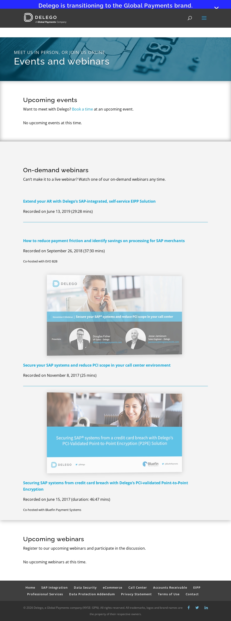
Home (30, 587)
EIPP (197, 587)
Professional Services (45, 594)
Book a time (82, 109)
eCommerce (112, 587)
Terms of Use (169, 594)
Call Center (137, 587)
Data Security (85, 587)
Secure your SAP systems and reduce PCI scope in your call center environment (97, 365)
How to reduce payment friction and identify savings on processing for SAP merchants (104, 240)
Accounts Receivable (170, 587)
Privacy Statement (136, 594)
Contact (192, 594)
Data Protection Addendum (92, 594)
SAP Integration (54, 587)
